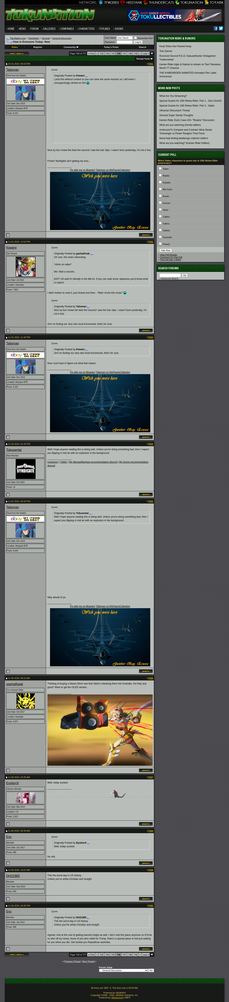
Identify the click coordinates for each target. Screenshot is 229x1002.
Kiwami (11, 247)
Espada (166, 182)
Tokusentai (14, 450)
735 (113, 53)
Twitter (63, 462)
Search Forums (168, 268)
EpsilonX (12, 783)
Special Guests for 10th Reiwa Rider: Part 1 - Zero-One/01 (190, 100)
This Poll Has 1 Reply (170, 259)
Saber (166, 169)
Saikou (166, 223)
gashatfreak (14, 684)
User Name (110, 38)
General (46, 38)
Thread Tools (143, 59)
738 (130, 53)
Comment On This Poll (171, 257)
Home (11, 28)
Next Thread (88, 961)
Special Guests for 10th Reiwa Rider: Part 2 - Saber (187, 105)
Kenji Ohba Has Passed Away (175, 46)
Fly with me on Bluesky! (82, 170)
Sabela (166, 230)
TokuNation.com (18, 38)
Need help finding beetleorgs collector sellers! (183, 138)
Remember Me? (143, 38)
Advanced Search (170, 278)
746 (135, 53)
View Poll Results (168, 255)
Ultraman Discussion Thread (174, 110)
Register (37, 47)
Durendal (167, 237)
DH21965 (13, 876)
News (22, 28)
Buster (166, 196)
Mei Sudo (167, 189)
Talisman (12, 69)
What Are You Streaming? (173, 96)
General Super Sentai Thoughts (176, 115)
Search (142, 47)
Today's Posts (111, 47)
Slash (166, 210)
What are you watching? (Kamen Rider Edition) (184, 143)
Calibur (166, 217)
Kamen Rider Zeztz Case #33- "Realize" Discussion (187, 120)
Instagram (52, 462)
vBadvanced (117, 997)
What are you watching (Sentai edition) (180, 125)
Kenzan (166, 203)
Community (71, 47)
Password (110, 42)
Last (146, 53)
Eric (9, 837)
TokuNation (33, 38)
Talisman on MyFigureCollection (113, 170)
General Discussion (61, 38)
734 (107, 53)
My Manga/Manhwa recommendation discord (93, 462)
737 (124, 53)
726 (101, 53)
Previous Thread (72, 961)
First (91, 53)
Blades (166, 175)
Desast (166, 244)
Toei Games (165, 51)
